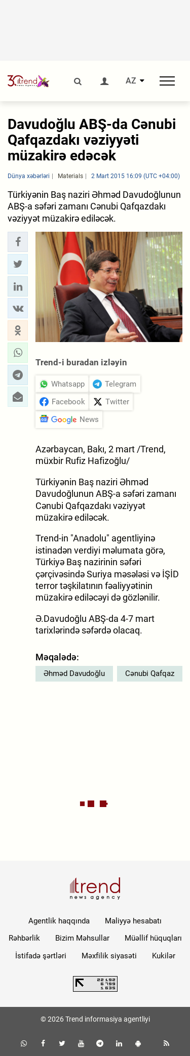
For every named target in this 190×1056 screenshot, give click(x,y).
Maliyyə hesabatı (133, 920)
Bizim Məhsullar (82, 938)
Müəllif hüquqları (153, 938)
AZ (131, 81)
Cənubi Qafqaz (149, 673)
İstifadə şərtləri (40, 955)
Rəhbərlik (24, 938)
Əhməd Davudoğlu (74, 673)
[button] (18, 241)
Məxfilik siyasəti (109, 955)
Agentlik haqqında (59, 920)
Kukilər (163, 955)
